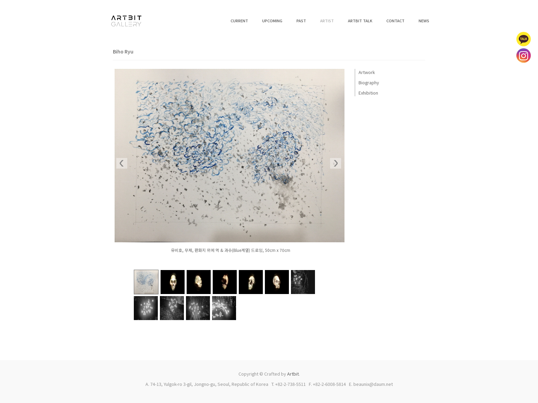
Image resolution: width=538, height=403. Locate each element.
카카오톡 (523, 39)
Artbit (293, 373)
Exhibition (368, 92)
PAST (301, 20)
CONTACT (395, 20)
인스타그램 (523, 55)
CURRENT (239, 20)
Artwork (367, 72)
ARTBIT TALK (360, 20)
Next (335, 163)
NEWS (424, 20)
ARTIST (327, 20)
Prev (121, 163)
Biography (369, 82)
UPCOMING (272, 20)
